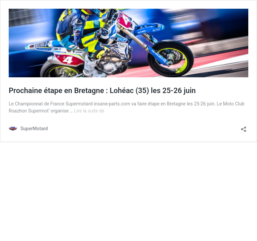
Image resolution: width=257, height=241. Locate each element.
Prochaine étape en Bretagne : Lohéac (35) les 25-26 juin (102, 90)
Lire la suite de (89, 110)
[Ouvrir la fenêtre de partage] (243, 127)
